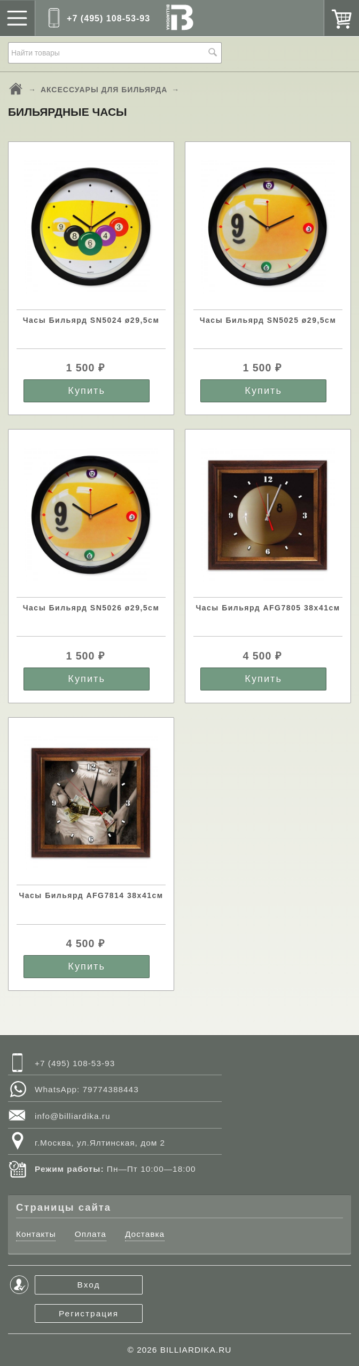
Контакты (36, 1233)
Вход (88, 1284)
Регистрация (89, 1313)
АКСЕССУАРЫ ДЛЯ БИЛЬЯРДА (104, 89)
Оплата (90, 1233)
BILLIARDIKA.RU (196, 1349)
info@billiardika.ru (73, 1116)
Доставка (145, 1233)
